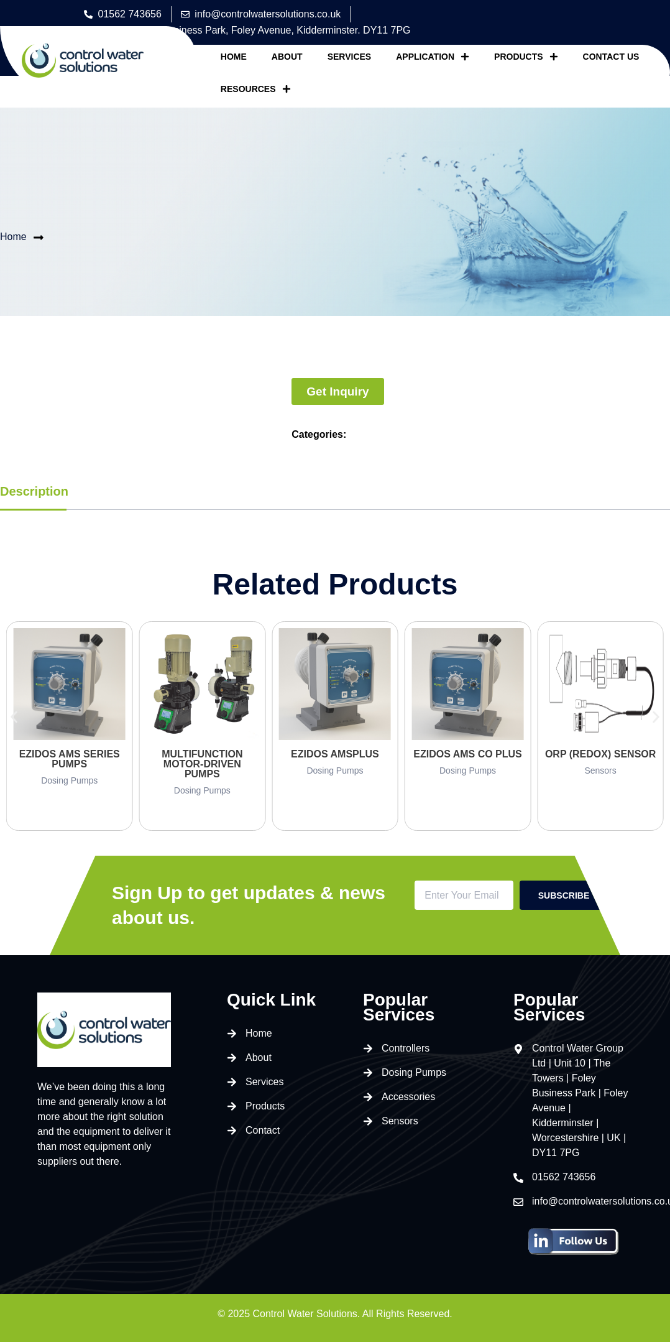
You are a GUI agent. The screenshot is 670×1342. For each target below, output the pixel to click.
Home (234, 57)
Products (526, 56)
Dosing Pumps (69, 780)
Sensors (600, 770)
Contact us (611, 57)
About (287, 57)
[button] (14, 716)
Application (432, 56)
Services (350, 57)
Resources (256, 88)
